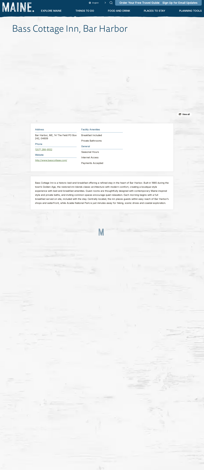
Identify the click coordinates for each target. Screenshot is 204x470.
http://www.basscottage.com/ (51, 160)
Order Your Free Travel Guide (139, 2)
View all (186, 114)
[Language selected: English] (97, 2)
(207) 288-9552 (43, 149)
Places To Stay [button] (154, 10)
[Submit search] (111, 3)
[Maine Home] (18, 7)
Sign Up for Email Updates (180, 2)
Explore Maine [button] (51, 10)
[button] (70, 78)
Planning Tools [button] (190, 10)
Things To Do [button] (84, 10)
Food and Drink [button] (119, 10)
